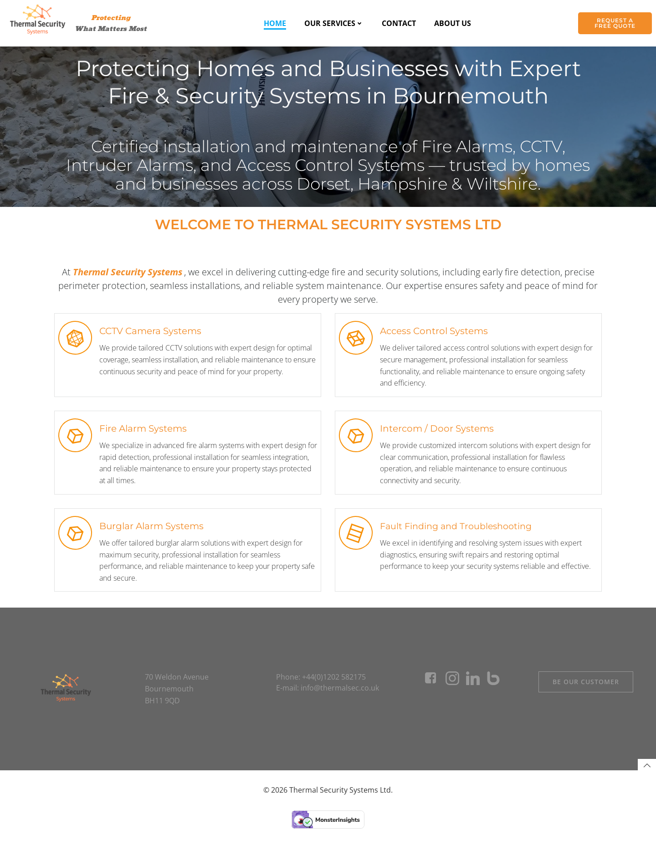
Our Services (334, 23)
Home (275, 23)
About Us (452, 23)
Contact (399, 23)
